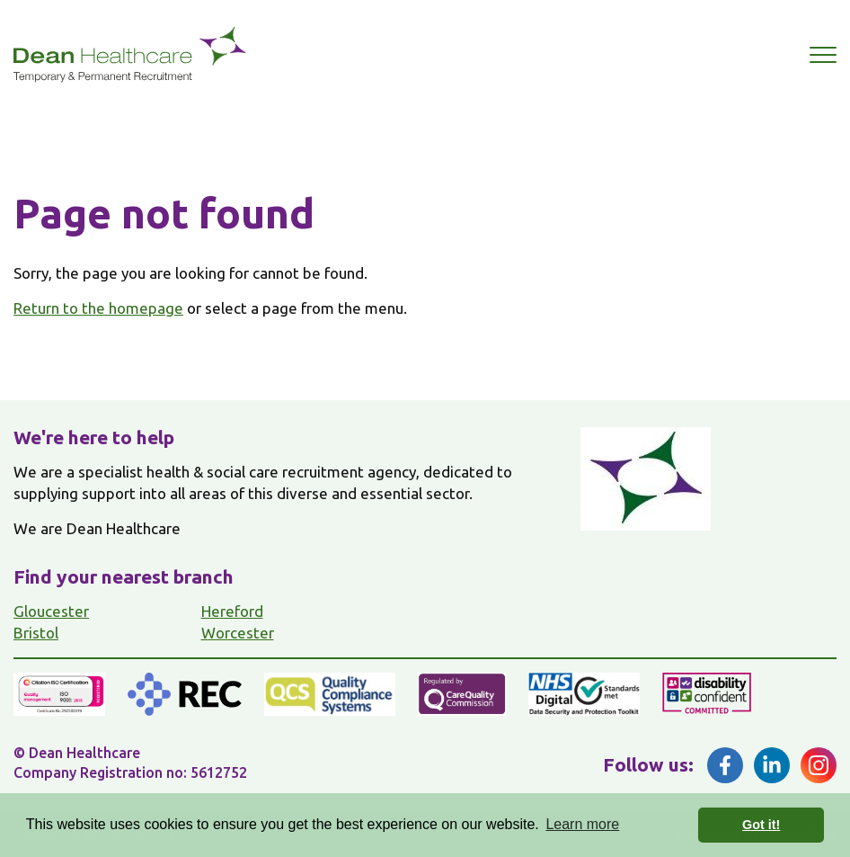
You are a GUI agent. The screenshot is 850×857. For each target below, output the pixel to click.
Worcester (237, 632)
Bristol (35, 632)
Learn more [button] (582, 824)
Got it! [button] (761, 824)
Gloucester (51, 611)
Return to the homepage (98, 308)
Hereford (232, 611)
